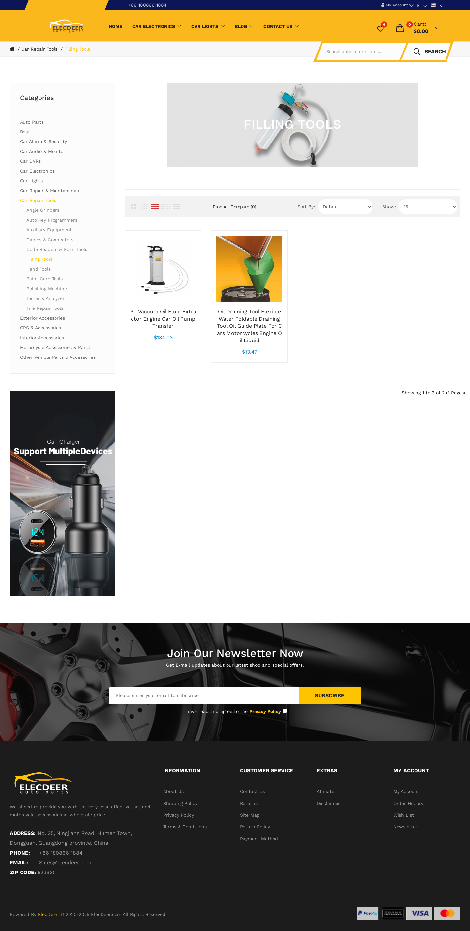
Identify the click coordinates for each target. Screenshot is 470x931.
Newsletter (405, 826)
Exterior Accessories (42, 318)
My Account (406, 791)
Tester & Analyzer (45, 298)
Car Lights (31, 180)
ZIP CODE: (23, 872)
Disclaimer (328, 803)
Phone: (20, 853)
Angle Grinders (42, 210)
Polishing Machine (46, 288)
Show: (389, 206)
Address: (23, 833)
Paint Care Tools (44, 278)
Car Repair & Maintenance (49, 190)
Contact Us (252, 791)
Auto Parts (32, 122)
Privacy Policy (178, 815)
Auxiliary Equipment (49, 229)
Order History (408, 803)
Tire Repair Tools (44, 308)
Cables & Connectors (49, 239)
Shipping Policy (180, 803)
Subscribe (329, 695)
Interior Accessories (42, 337)
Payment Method (259, 838)
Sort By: (306, 206)
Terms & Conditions (185, 826)
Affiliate (325, 791)
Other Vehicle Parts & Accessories (58, 357)
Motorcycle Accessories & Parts (55, 347)
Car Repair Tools (39, 49)
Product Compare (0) (234, 206)
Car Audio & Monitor (42, 151)
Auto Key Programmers (51, 220)
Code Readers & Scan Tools (56, 249)
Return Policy (255, 826)
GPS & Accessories (40, 327)
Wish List (403, 815)
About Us (173, 791)
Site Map (250, 815)
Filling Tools (77, 49)
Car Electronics (37, 171)
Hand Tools (38, 269)
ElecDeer (47, 914)
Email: (19, 862)
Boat (25, 131)
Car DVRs (30, 161)
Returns (249, 803)
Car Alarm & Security (43, 141)
